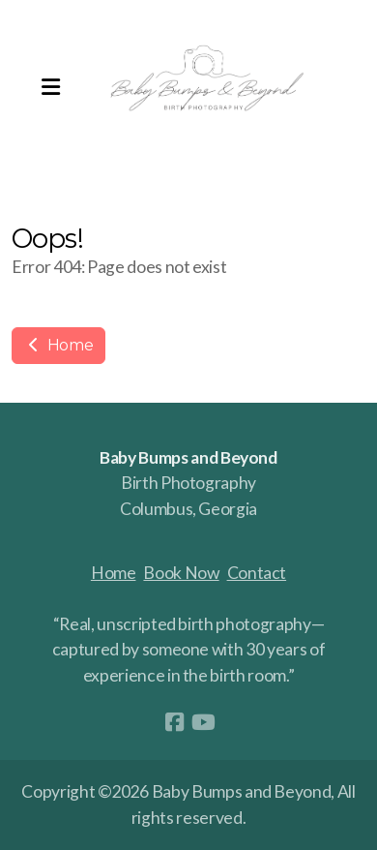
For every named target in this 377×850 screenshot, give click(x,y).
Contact (257, 572)
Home (58, 345)
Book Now (180, 572)
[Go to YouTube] (203, 722)
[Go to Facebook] (174, 722)
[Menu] (50, 87)
